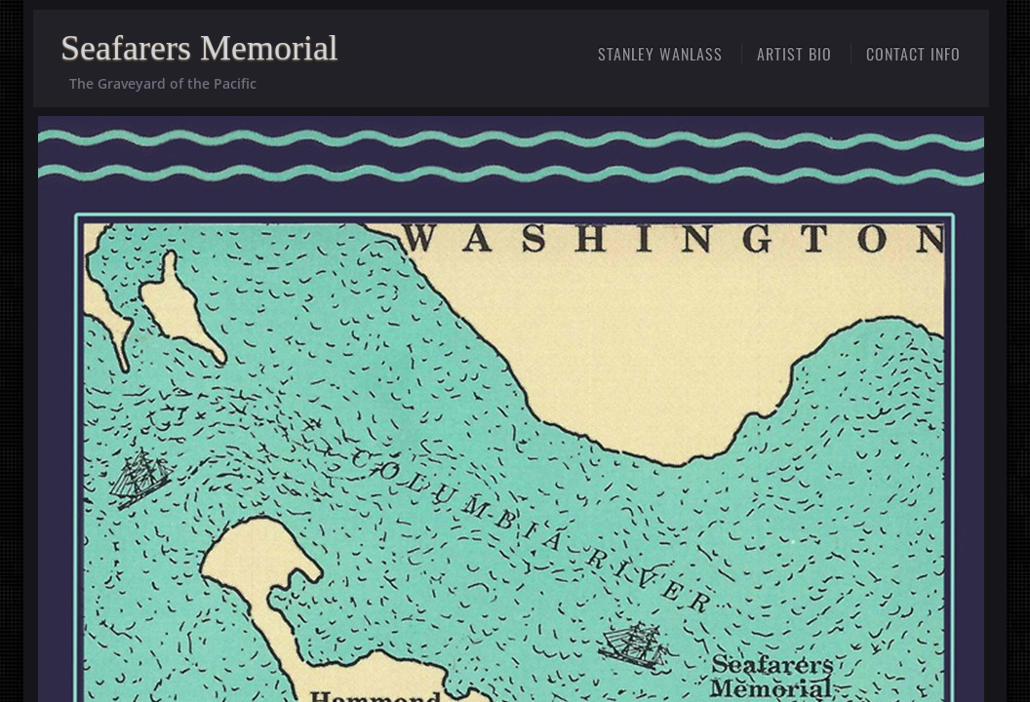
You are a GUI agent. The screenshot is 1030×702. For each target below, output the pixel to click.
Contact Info (913, 53)
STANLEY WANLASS (660, 53)
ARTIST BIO (794, 53)
